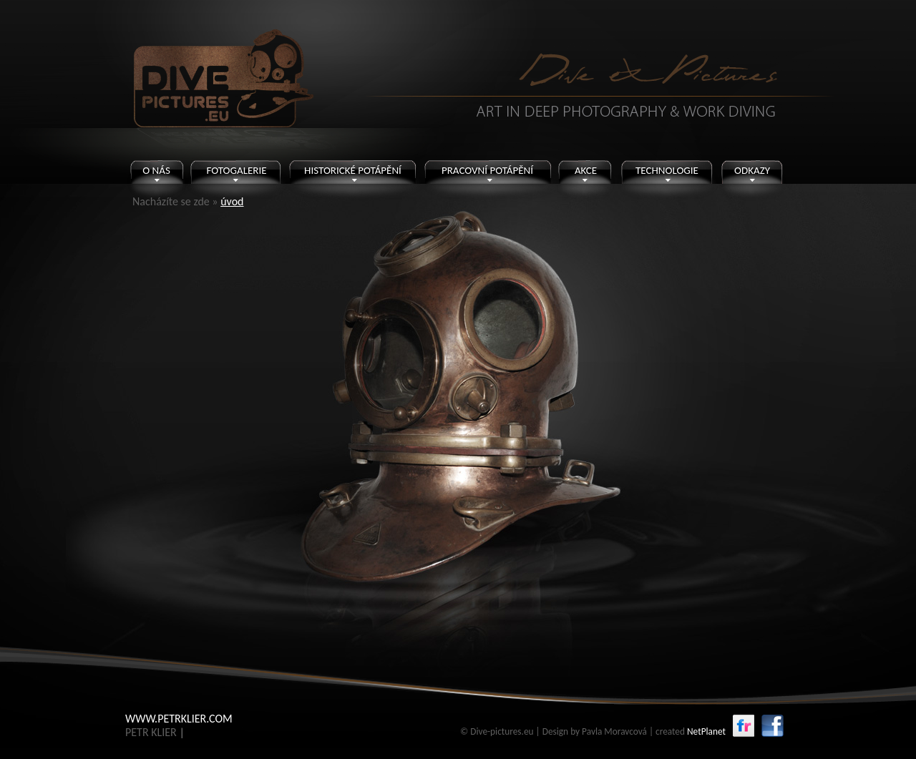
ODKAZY (752, 170)
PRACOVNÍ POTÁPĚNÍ (487, 170)
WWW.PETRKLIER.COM (179, 718)
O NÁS (156, 170)
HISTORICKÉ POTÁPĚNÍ (352, 170)
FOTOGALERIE (236, 170)
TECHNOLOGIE (666, 170)
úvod (231, 201)
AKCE (586, 170)
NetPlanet (706, 731)
